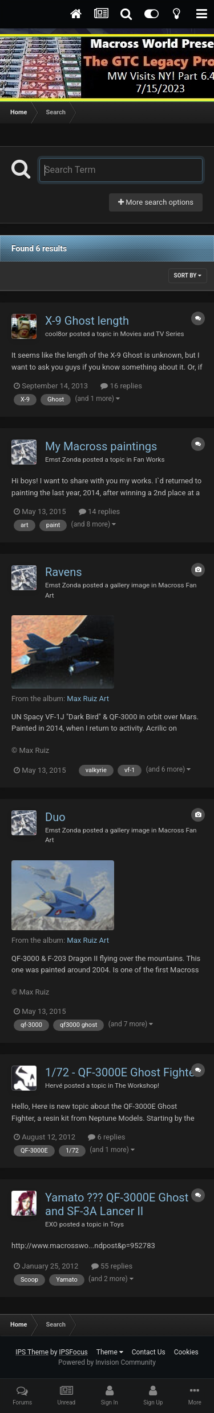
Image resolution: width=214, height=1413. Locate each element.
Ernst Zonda (63, 459)
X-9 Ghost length (87, 321)
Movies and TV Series (152, 334)
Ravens (63, 572)
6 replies (106, 1137)
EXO (51, 1224)
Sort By (187, 275)
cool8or (56, 334)
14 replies (99, 511)
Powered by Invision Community (107, 1362)
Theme (109, 1352)
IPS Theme (32, 1352)
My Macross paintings (101, 446)
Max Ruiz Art (88, 698)
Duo (55, 817)
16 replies (121, 386)
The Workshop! (137, 1085)
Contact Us (148, 1352)
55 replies (111, 1266)
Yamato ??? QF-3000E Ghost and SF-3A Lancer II (116, 1204)
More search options (155, 202)
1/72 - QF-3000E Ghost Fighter (122, 1072)
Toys (117, 1224)
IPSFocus (73, 1352)
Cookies (186, 1352)
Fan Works (149, 459)
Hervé (53, 1085)
